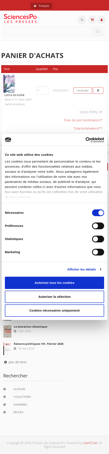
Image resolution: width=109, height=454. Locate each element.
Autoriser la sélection (54, 296)
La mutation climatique (30, 326)
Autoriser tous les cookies (54, 282)
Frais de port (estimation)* (83, 120)
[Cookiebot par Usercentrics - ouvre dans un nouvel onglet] (85, 140)
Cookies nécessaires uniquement (54, 310)
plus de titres (15, 362)
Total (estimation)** (88, 128)
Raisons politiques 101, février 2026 (38, 344)
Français (41, 6)
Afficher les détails (81, 269)
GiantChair (90, 443)
